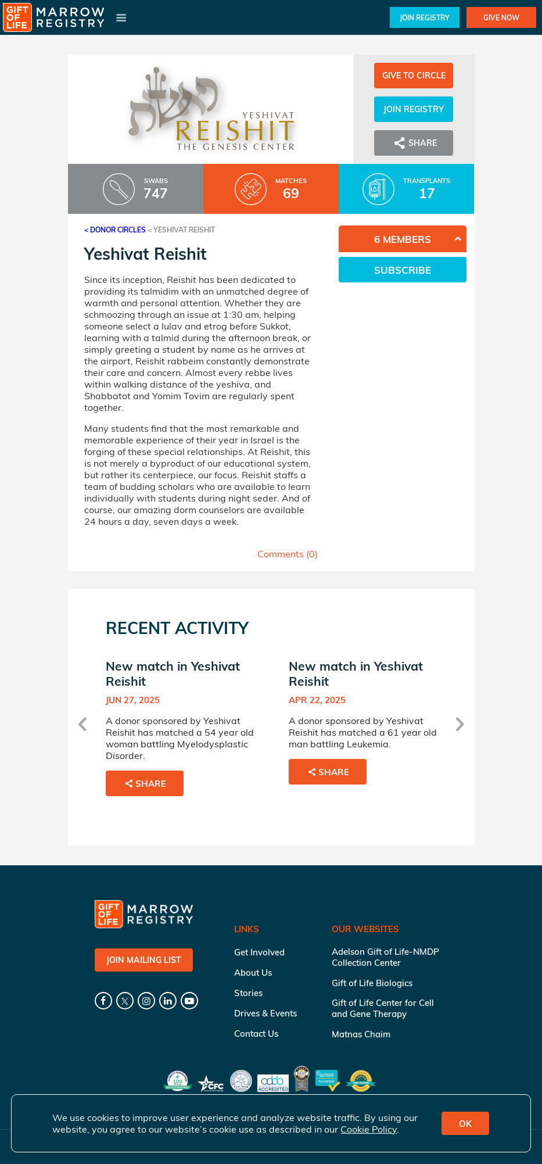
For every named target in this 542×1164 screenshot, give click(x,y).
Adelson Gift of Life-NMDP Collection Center (385, 957)
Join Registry (425, 17)
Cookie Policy (368, 1129)
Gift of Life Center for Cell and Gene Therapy (383, 1008)
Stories (248, 992)
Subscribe (402, 270)
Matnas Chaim (361, 1034)
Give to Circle (414, 75)
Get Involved (259, 952)
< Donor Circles (115, 229)
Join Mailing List (143, 960)
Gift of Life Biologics (372, 982)
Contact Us (256, 1033)
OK (465, 1123)
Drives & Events (265, 1013)
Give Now (501, 17)
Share (413, 143)
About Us (253, 972)
